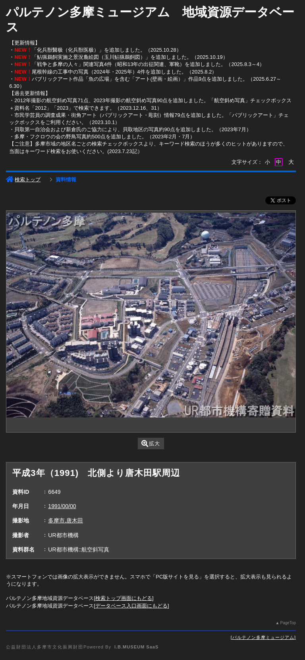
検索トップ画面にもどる (123, 598)
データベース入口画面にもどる (131, 606)
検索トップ (23, 179)
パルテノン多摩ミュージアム (263, 637)
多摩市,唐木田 (65, 520)
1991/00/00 (62, 506)
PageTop (287, 623)
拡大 (150, 443)
